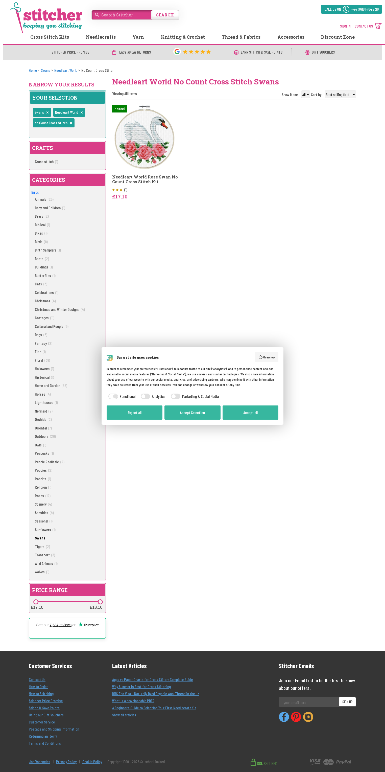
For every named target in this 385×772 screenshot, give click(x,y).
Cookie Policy (92, 761)
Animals (44, 199)
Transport (45, 554)
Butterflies (45, 275)
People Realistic (49, 461)
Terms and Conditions (45, 743)
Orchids (43, 419)
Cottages (44, 317)
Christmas (45, 300)
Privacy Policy (66, 761)
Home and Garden (51, 385)
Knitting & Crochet (183, 37)
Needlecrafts (101, 37)
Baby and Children (50, 207)
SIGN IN (345, 26)
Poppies (43, 470)
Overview (266, 357)
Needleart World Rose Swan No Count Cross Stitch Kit (145, 179)
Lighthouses (46, 402)
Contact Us (37, 679)
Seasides (44, 512)
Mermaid (44, 410)
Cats (41, 283)
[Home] (33, 70)
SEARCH (165, 14)
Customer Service (42, 721)
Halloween (44, 368)
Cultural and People (51, 326)
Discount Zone (338, 37)
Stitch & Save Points (44, 707)
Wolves (42, 571)
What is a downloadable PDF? (133, 700)
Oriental (43, 427)
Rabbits (43, 478)
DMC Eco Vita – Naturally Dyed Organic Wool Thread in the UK (155, 693)
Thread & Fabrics (241, 37)
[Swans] (45, 70)
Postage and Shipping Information (54, 728)
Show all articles (124, 714)
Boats (42, 258)
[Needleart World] (65, 70)
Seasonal (44, 520)
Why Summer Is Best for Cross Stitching (141, 686)
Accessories (290, 37)
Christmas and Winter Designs (60, 309)
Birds (35, 192)
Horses (43, 394)
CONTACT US (364, 26)
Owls (40, 444)
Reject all (134, 412)
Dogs (41, 334)
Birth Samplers (48, 249)
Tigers (42, 546)
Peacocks (44, 453)
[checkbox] (121, 396)
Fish (40, 351)
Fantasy (43, 343)
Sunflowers (45, 529)
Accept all (250, 412)
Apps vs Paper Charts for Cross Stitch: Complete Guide (152, 679)
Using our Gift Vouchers (46, 714)
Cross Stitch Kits (49, 37)
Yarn (138, 37)
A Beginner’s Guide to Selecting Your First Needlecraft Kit (154, 707)
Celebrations (46, 292)
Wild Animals (46, 563)
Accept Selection (192, 412)
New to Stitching (41, 693)
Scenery (43, 504)
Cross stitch (46, 161)
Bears (42, 216)
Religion (43, 487)
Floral (42, 360)
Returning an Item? (43, 736)
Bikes (41, 233)
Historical (44, 377)
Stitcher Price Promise (46, 700)
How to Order (38, 686)
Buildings (44, 266)
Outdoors (45, 436)
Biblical (42, 224)
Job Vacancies (39, 761)
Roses (43, 495)
